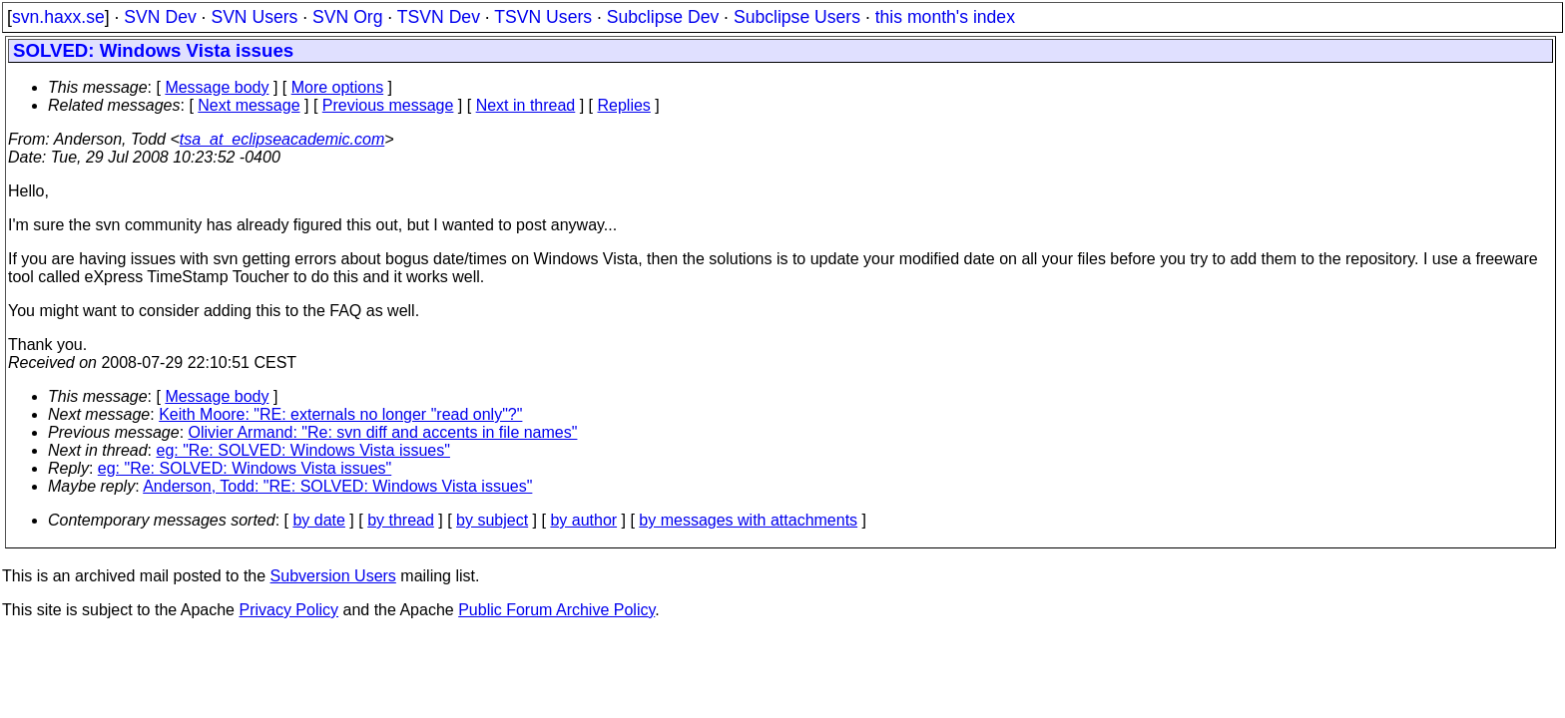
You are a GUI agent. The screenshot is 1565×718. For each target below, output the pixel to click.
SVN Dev (160, 17)
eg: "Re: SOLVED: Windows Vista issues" (303, 450)
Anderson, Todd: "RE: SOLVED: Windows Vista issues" (337, 486)
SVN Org (347, 17)
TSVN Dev (438, 17)
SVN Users (254, 17)
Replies (624, 105)
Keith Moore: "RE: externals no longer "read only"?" (340, 414)
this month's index (945, 17)
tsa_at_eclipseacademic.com (282, 139)
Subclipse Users (797, 17)
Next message (248, 105)
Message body (216, 87)
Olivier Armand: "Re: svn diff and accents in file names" (383, 432)
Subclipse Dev (663, 17)
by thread (400, 520)
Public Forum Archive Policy (556, 609)
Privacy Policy (288, 609)
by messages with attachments (748, 520)
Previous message (388, 105)
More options (337, 87)
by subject (492, 520)
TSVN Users (543, 17)
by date (318, 520)
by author (583, 520)
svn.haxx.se (58, 17)
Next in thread (526, 105)
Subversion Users (333, 575)
